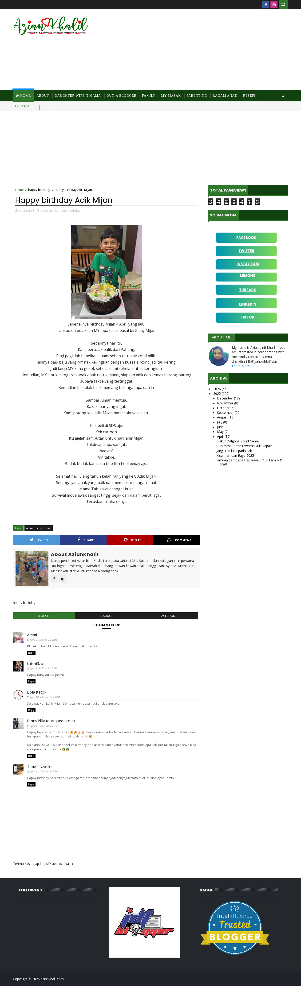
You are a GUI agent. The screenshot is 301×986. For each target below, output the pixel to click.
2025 (217, 393)
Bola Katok (36, 692)
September (226, 412)
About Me (221, 337)
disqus (105, 616)
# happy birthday (38, 528)
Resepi (249, 95)
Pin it (132, 540)
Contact (50, 107)
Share (86, 540)
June (221, 427)
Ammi (32, 634)
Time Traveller (40, 766)
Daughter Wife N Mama (78, 95)
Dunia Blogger (121, 95)
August (223, 417)
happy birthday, (70, 210)
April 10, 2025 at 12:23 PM (45, 697)
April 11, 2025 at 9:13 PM (44, 771)
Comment (179, 540)
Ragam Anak (225, 95)
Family (148, 95)
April (221, 436)
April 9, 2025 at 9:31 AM (43, 668)
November (225, 403)
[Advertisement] (202, 50)
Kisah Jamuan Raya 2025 (235, 455)
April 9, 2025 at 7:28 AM (43, 639)
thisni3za (35, 663)
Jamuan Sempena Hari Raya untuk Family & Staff (249, 462)
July (220, 422)
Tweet (39, 540)
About (42, 95)
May (221, 431)
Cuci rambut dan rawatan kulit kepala (244, 446)
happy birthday (39, 190)
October (223, 408)
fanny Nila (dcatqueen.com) (51, 720)
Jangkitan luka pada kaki (234, 451)
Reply (31, 652)
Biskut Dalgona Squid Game (237, 441)
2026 (217, 389)
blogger (43, 616)
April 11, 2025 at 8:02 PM (44, 726)
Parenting (196, 95)
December (225, 398)
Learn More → (243, 366)
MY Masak (171, 95)
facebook (167, 616)
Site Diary (26, 107)
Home (25, 95)
